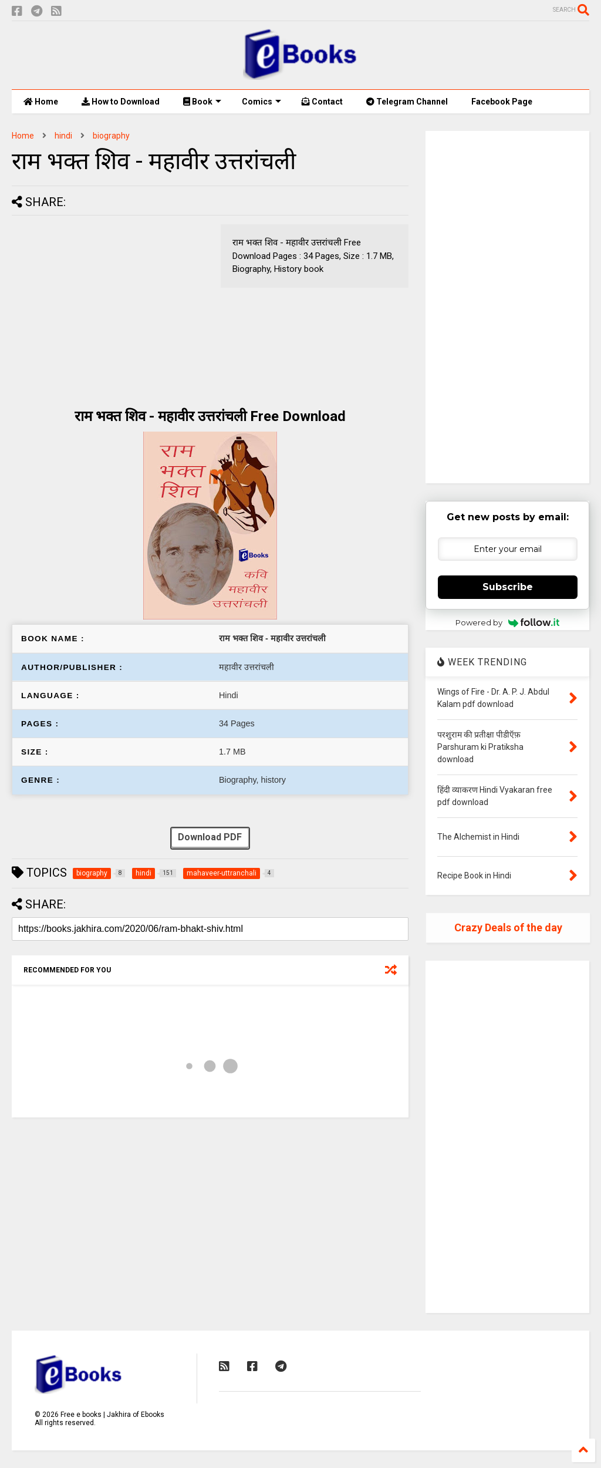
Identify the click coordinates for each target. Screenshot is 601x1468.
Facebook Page (501, 101)
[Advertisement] (110, 306)
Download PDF (209, 838)
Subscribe (507, 586)
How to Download (121, 101)
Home (40, 101)
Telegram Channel (407, 101)
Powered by (507, 622)
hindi (63, 135)
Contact (322, 101)
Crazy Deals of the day (508, 927)
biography (111, 135)
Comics (261, 101)
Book (202, 101)
